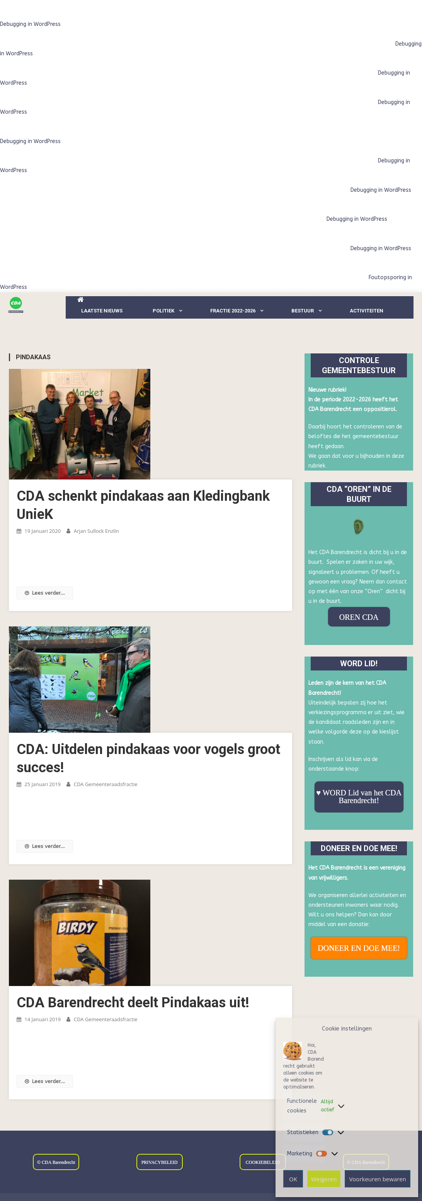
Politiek (163, 311)
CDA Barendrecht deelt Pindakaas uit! (133, 1003)
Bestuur (302, 311)
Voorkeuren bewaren (377, 1179)
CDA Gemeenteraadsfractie (106, 784)
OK (293, 1179)
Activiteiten (366, 311)
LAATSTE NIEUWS (102, 311)
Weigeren (324, 1179)
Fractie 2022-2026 (232, 311)
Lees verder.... (45, 593)
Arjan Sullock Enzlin (96, 530)
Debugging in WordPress (30, 24)
